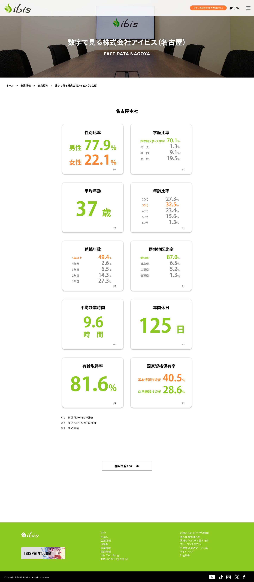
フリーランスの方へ (190, 544)
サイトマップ (186, 551)
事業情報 (106, 548)
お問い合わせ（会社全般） (115, 559)
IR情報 (104, 544)
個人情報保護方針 (190, 536)
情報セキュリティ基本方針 (194, 540)
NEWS (104, 536)
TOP (103, 533)
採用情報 (106, 551)
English (185, 555)
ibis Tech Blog (110, 555)
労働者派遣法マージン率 (194, 548)
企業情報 (106, 540)
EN (238, 8)
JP (231, 8)
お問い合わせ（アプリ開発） (195, 533)
